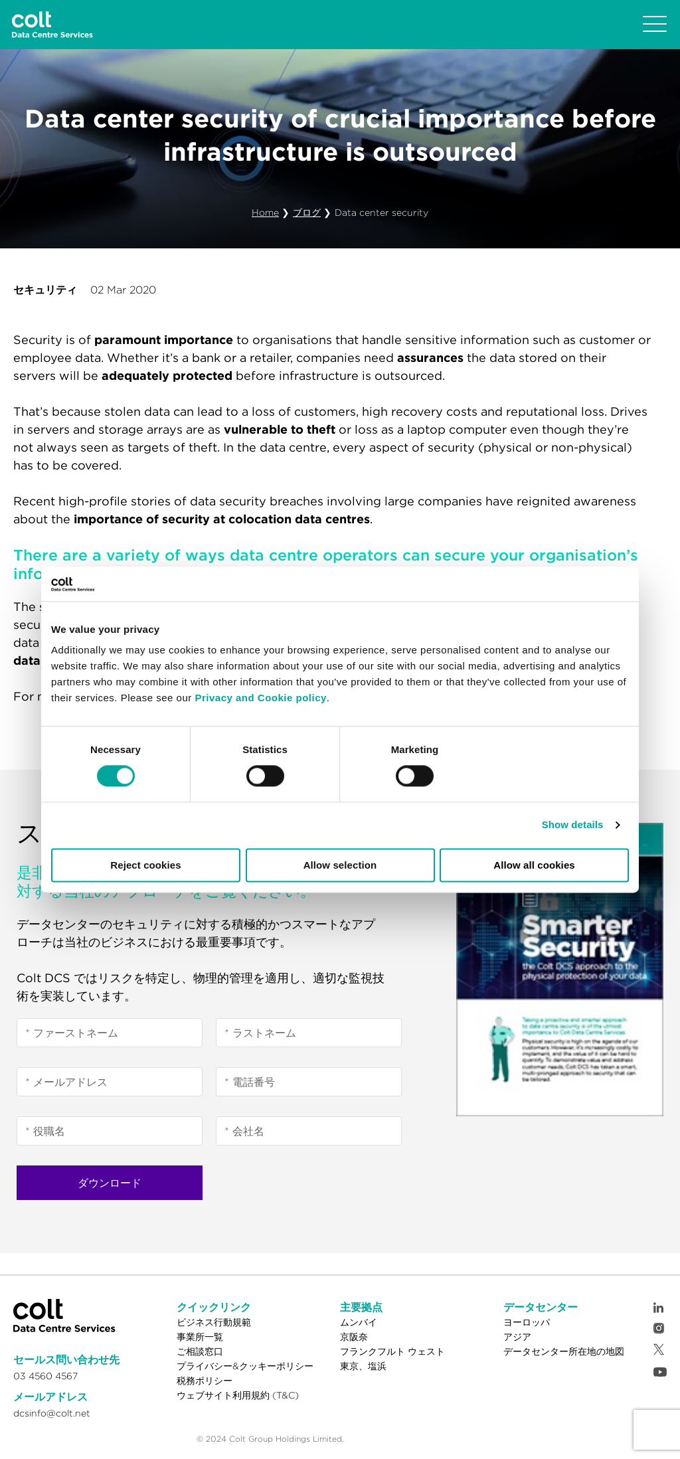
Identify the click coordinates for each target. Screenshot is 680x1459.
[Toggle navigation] (655, 25)
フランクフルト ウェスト (392, 1351)
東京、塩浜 (363, 1366)
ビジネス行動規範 (214, 1322)
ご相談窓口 (200, 1351)
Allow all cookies (534, 865)
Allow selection (340, 865)
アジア (517, 1337)
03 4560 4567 (45, 1376)
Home (265, 212)
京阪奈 (354, 1337)
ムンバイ (358, 1322)
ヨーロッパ (526, 1322)
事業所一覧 (200, 1337)
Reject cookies (145, 865)
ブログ (307, 212)
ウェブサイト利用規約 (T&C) (238, 1395)
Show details (573, 825)
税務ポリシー (204, 1381)
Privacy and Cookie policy (260, 698)
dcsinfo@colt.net (51, 1413)
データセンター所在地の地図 (563, 1351)
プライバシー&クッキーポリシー (245, 1366)
